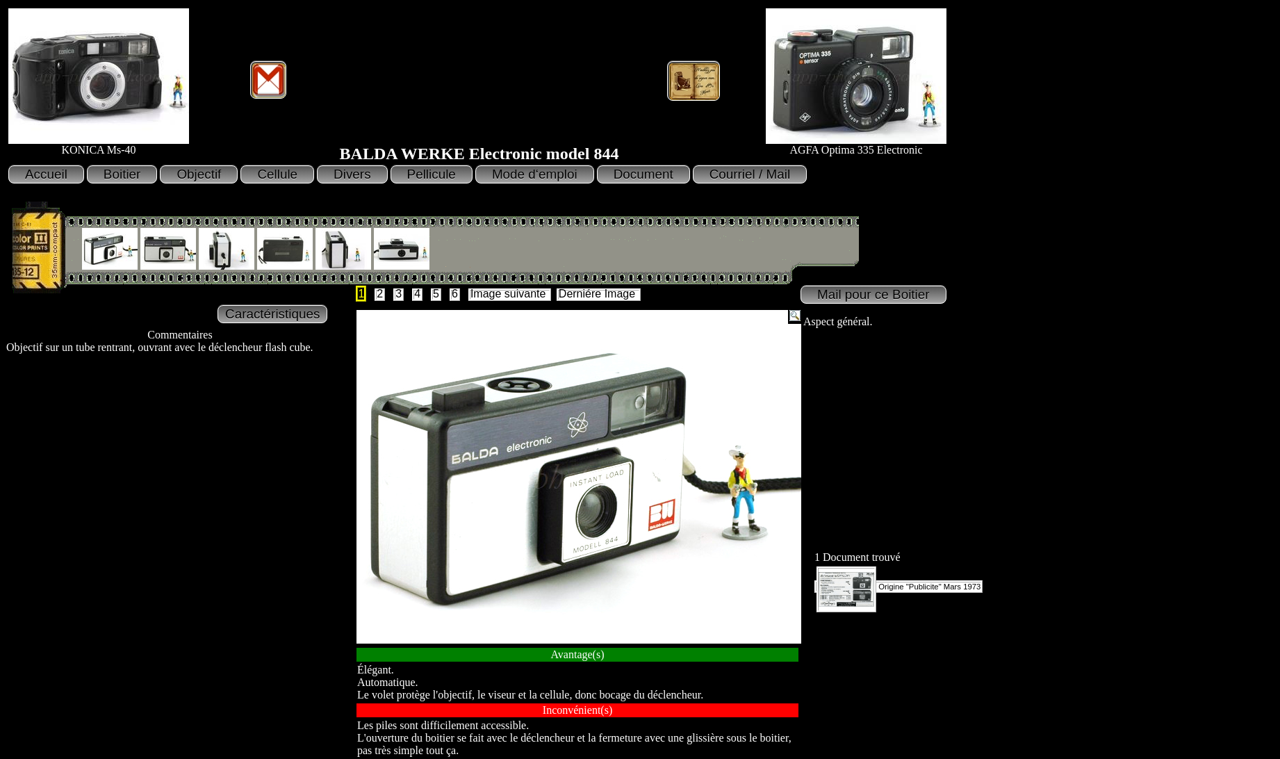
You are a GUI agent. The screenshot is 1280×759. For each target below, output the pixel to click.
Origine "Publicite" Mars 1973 (898, 586)
